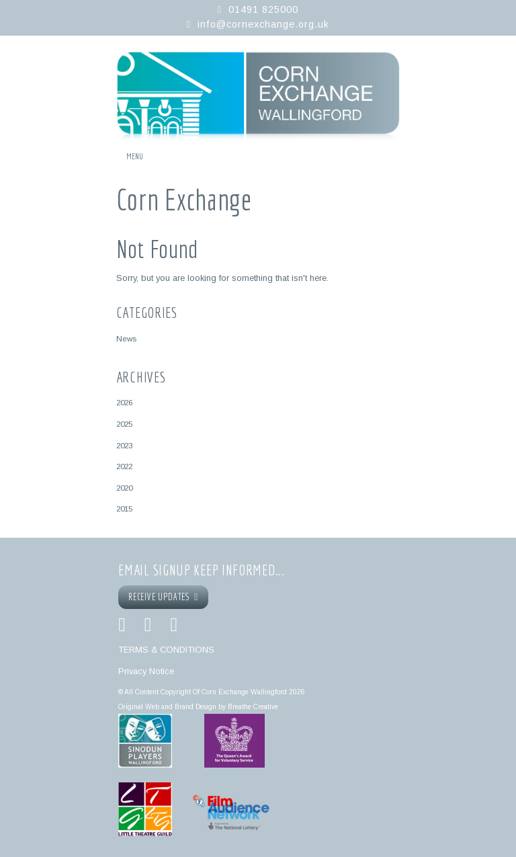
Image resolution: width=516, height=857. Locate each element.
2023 (124, 445)
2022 (124, 466)
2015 (124, 508)
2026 (124, 402)
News (126, 338)
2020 (124, 487)
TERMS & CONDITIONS (166, 650)
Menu (134, 156)
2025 (124, 423)
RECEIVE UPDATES (163, 596)
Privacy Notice (146, 671)
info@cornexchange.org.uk (263, 24)
